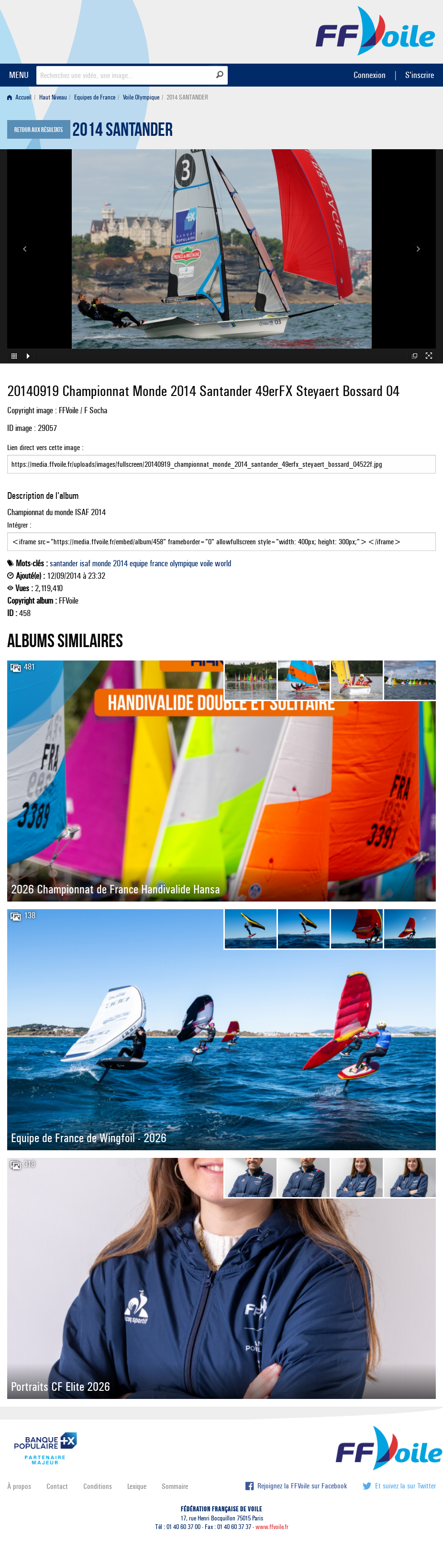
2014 (120, 563)
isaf (85, 563)
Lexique (136, 1486)
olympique (184, 563)
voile (206, 563)
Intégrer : (221, 535)
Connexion (370, 74)
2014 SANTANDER (122, 132)
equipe (139, 563)
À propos (19, 1486)
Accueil (19, 97)
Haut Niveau (53, 97)
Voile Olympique (141, 97)
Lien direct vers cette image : (221, 458)
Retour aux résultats (38, 130)
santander (64, 563)
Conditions (97, 1486)
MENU (19, 74)
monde (101, 563)
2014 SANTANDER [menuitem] (187, 97)
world (223, 563)
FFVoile (375, 30)
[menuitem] (21, 97)
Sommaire (175, 1486)
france (159, 563)
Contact (57, 1486)
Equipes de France (94, 97)
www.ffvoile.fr (271, 1527)
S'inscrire (419, 74)
